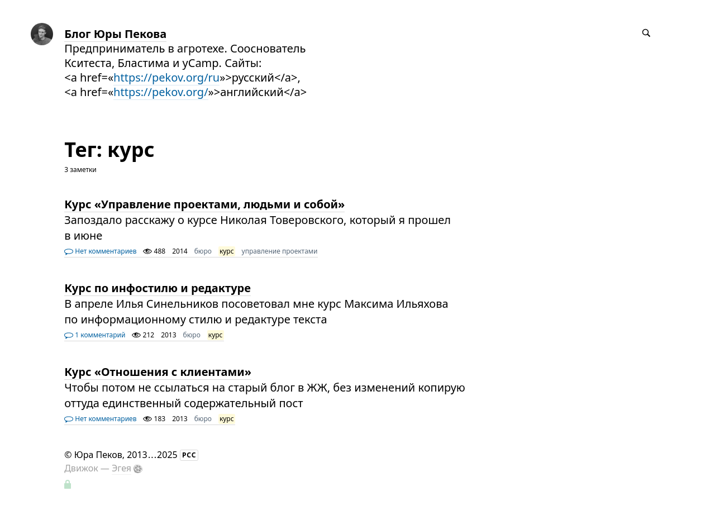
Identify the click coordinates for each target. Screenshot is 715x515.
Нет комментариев (100, 251)
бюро (203, 251)
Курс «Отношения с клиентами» (157, 371)
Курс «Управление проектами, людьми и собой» (204, 204)
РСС (189, 455)
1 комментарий (94, 335)
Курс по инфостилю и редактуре (157, 287)
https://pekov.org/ (160, 91)
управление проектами (280, 251)
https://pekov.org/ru (166, 77)
